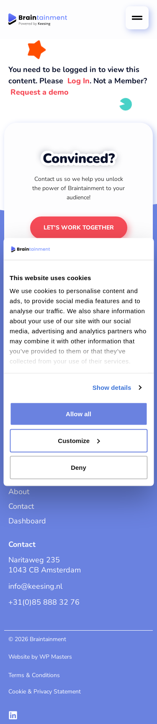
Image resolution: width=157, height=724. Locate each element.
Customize (79, 440)
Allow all (78, 413)
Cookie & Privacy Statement (44, 692)
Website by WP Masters (40, 657)
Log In (78, 81)
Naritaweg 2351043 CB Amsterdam (44, 565)
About (18, 491)
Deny (78, 467)
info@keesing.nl (35, 586)
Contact (21, 506)
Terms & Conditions (34, 675)
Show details (112, 387)
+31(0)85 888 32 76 (44, 602)
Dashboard (27, 521)
